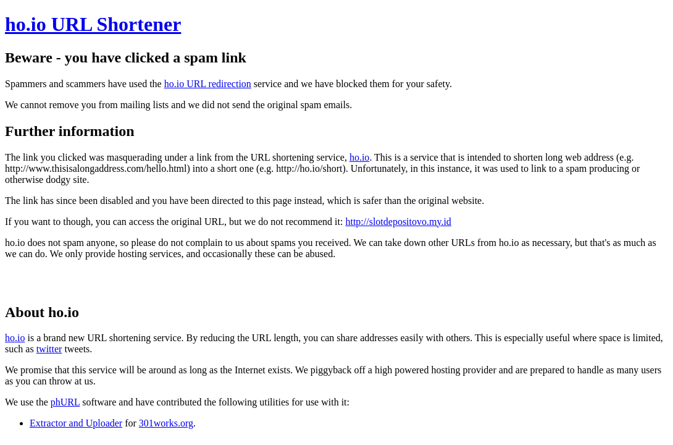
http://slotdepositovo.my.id (398, 221)
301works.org (166, 423)
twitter (49, 349)
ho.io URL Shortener (93, 24)
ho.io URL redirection (207, 83)
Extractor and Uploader (76, 423)
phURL (65, 402)
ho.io (359, 157)
